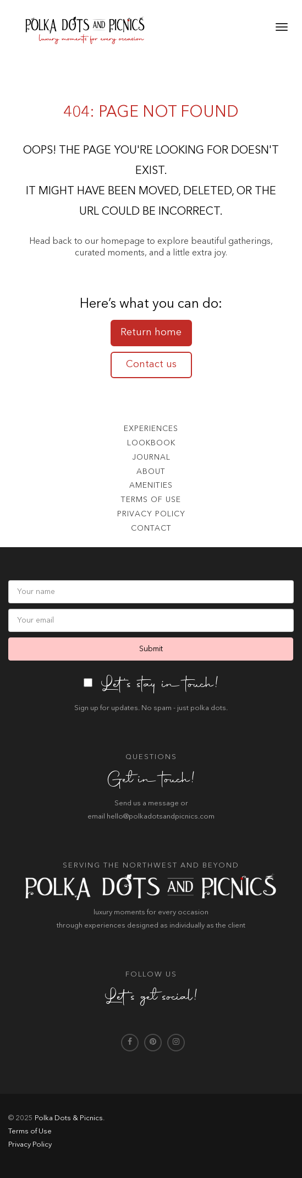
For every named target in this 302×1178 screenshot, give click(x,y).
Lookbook (151, 443)
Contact (151, 528)
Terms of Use (30, 1131)
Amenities (151, 485)
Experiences (151, 429)
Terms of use (151, 500)
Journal (151, 457)
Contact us (151, 364)
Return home (151, 332)
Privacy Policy (151, 514)
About (151, 472)
